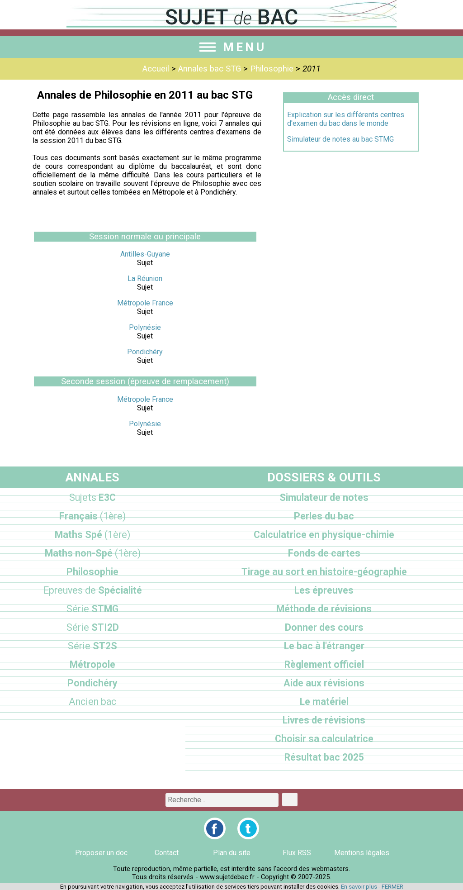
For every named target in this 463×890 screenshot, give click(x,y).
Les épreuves (324, 590)
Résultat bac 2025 (324, 757)
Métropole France (145, 303)
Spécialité (92, 590)
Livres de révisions (324, 720)
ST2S (92, 646)
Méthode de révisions (324, 608)
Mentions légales (361, 852)
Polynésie (145, 327)
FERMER (392, 886)
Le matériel (324, 701)
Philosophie (271, 69)
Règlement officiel (324, 664)
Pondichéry (145, 351)
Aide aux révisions (323, 683)
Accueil (155, 69)
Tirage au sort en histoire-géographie (324, 571)
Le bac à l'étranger (324, 646)
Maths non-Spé (93, 553)
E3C (92, 497)
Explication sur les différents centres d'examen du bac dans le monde (345, 119)
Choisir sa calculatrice (324, 738)
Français (92, 516)
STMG (92, 608)
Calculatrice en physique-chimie (324, 534)
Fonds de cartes (324, 553)
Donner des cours (324, 627)
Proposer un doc (101, 852)
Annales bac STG (209, 69)
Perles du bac (324, 516)
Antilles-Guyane (145, 254)
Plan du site (231, 852)
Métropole (92, 664)
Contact (167, 852)
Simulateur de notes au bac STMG (340, 139)
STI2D (92, 627)
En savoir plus (359, 886)
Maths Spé (92, 534)
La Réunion (145, 278)
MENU (231, 47)
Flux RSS (297, 852)
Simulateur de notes (324, 497)
